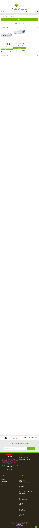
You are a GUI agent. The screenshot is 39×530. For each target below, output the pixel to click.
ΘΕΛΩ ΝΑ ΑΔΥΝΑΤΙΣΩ (23, 488)
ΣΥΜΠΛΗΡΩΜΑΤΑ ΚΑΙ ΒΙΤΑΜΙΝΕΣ (25, 482)
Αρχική (2, 16)
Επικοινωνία (3, 479)
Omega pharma (22, 510)
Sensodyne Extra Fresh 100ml (19, 43)
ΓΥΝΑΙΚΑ (21, 477)
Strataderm (22, 514)
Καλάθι (6, 49)
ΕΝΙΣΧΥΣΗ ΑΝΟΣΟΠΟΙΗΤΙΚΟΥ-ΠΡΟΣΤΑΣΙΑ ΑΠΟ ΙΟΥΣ (28, 492)
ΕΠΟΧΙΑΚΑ (22, 486)
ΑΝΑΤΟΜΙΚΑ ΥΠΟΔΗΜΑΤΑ (24, 485)
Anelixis (21, 517)
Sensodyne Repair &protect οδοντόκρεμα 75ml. (7, 44)
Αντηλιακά (21, 494)
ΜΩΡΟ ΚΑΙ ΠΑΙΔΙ (23, 480)
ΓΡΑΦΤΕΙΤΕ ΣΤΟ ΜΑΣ (19, 443)
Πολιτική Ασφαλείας (4, 477)
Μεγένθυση (10, 51)
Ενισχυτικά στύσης (23, 497)
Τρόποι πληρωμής (4, 481)
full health (21, 504)
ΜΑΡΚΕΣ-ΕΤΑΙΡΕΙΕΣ (7, 16)
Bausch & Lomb (22, 509)
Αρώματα (21, 495)
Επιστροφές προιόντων (5, 484)
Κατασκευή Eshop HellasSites (31, 527)
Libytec (21, 513)
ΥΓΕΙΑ (21, 481)
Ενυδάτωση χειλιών (23, 499)
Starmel (21, 515)
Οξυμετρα (21, 508)
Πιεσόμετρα (22, 500)
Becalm (21, 506)
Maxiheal (21, 516)
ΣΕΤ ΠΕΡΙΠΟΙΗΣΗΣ (23, 483)
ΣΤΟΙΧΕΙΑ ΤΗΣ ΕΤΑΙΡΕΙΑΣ (24, 457)
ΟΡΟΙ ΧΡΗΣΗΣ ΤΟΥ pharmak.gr (25, 459)
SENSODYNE (12, 16)
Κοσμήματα (22, 505)
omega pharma (22, 511)
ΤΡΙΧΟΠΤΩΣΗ (22, 490)
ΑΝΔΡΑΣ (21, 479)
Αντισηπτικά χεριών (23, 493)
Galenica (21, 498)
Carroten (21, 503)
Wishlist (3, 51)
